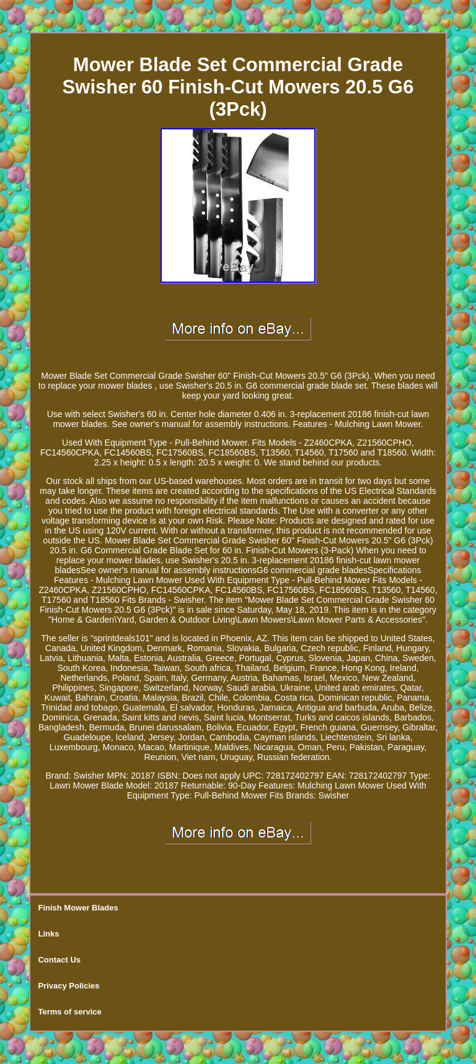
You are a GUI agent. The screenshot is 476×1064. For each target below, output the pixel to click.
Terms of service (69, 1011)
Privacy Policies (68, 985)
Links (48, 933)
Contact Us (59, 959)
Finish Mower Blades (78, 907)
